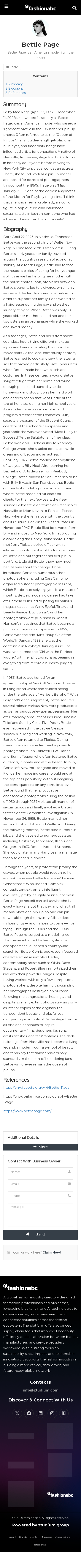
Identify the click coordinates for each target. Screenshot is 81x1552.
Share (12, 67)
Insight (12, 1537)
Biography (15, 88)
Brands (23, 1537)
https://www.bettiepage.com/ (27, 1111)
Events (33, 1537)
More (40, 1147)
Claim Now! (52, 1252)
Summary (14, 84)
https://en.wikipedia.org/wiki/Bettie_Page (36, 1087)
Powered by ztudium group (40, 1525)
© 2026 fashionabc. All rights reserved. (40, 1518)
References (16, 93)
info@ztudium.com (41, 1390)
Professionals (39, 1544)
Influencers (46, 1537)
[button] (74, 8)
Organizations (62, 1537)
